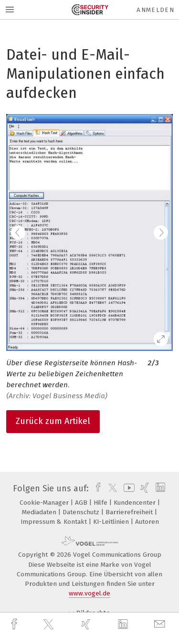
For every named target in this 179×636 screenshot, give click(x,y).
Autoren (147, 522)
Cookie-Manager (45, 502)
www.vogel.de (89, 593)
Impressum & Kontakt (55, 522)
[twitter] (49, 624)
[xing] (87, 624)
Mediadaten (40, 512)
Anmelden (155, 10)
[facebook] (15, 624)
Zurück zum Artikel (53, 421)
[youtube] (127, 488)
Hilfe (101, 502)
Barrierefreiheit (130, 512)
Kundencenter (136, 502)
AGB (82, 502)
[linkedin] (124, 624)
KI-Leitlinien (112, 522)
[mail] (161, 624)
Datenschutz (82, 512)
